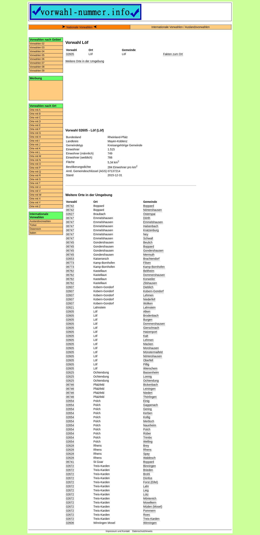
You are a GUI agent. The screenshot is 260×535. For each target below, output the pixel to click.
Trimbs (147, 437)
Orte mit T (35, 183)
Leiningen (149, 388)
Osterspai (149, 214)
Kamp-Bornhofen (154, 266)
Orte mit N (35, 160)
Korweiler (149, 279)
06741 (70, 461)
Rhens (147, 449)
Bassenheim (151, 372)
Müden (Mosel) (152, 506)
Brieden (148, 470)
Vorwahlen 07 (37, 63)
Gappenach (150, 405)
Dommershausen (154, 275)
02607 (70, 287)
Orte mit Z (35, 206)
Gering (147, 409)
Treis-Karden (151, 518)
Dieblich (148, 287)
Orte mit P (35, 167)
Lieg (145, 490)
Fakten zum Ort (173, 54)
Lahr (146, 486)
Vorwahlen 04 (37, 51)
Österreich (35, 229)
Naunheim (149, 425)
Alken (146, 311)
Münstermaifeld (153, 352)
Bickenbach (150, 384)
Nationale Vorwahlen (79, 27)
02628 (70, 445)
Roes (146, 514)
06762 (70, 270)
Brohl (146, 474)
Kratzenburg (151, 230)
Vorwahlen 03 (37, 47)
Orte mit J (35, 144)
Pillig (146, 364)
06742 (70, 205)
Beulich (148, 242)
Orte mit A (35, 110)
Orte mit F (35, 129)
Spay (146, 453)
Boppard (148, 205)
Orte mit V (35, 191)
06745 (70, 242)
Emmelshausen (153, 222)
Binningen (149, 466)
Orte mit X (35, 198)
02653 (70, 258)
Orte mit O (35, 164)
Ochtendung (151, 380)
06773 (70, 262)
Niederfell (149, 299)
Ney (145, 234)
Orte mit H (35, 137)
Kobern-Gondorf (153, 291)
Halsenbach (150, 226)
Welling (148, 441)
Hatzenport (150, 331)
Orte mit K (35, 148)
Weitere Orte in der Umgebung (84, 61)
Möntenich (149, 498)
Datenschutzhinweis (142, 531)
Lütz (145, 494)
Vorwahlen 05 (37, 55)
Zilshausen (150, 283)
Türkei (33, 225)
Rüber (147, 433)
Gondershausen (153, 250)
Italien (33, 232)
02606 (70, 522)
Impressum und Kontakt (118, 531)
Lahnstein (149, 307)
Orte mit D (35, 121)
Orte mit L (35, 152)
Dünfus (147, 478)
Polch (146, 429)
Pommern (149, 510)
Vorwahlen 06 (37, 59)
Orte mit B (35, 113)
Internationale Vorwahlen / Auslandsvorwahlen (181, 27)
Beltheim (148, 270)
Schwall (148, 238)
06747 (70, 218)
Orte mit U (35, 187)
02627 (70, 214)
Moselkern (149, 502)
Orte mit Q (35, 171)
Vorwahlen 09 (37, 70)
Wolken (148, 303)
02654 (70, 401)
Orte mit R (35, 175)
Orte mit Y (35, 202)
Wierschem (150, 368)
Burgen (147, 319)
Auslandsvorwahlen (40, 221)
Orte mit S (35, 179)
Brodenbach (151, 315)
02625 (70, 372)
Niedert (147, 392)
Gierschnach (151, 327)
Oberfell (148, 360)
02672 (70, 466)
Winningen (150, 522)
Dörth (146, 218)
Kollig (146, 417)
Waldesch (149, 457)
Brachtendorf (151, 258)
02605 (70, 54)
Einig (146, 401)
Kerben (147, 413)
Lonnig (147, 376)
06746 (70, 384)
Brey (146, 445)
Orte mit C (35, 117)
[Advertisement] (46, 90)
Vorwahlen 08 (37, 66)
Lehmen (148, 295)
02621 (70, 307)
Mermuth (148, 254)
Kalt (145, 335)
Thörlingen (150, 396)
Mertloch (148, 421)
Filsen (147, 262)
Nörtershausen (152, 210)
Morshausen (151, 348)
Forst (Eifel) (150, 482)
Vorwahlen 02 (37, 43)
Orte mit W (35, 194)
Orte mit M (35, 156)
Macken (148, 344)
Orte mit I (35, 140)
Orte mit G (35, 133)
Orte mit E (35, 125)
